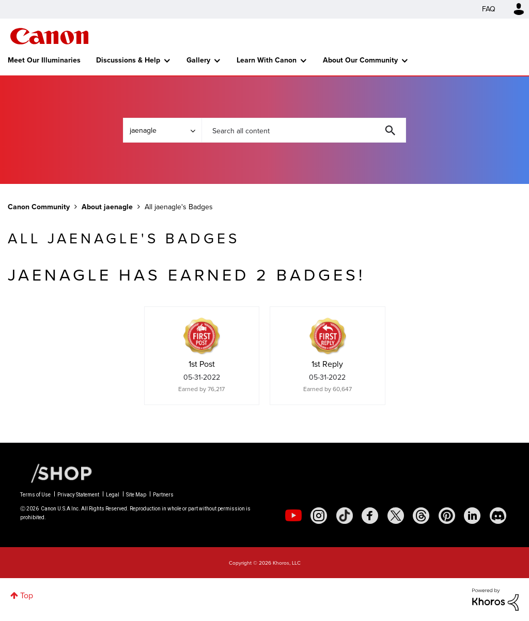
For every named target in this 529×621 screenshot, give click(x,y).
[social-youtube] (293, 515)
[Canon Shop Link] (56, 472)
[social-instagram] (318, 515)
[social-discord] (498, 515)
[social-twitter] (395, 515)
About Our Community (360, 60)
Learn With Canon (267, 60)
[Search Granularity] (162, 130)
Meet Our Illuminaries (44, 60)
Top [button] (26, 595)
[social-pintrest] (447, 515)
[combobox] (303, 130)
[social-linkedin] (472, 515)
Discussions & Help (128, 60)
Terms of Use (35, 495)
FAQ (488, 9)
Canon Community (49, 36)
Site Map (136, 495)
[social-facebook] (370, 515)
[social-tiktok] (344, 515)
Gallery (198, 60)
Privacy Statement (78, 495)
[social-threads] (421, 515)
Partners (163, 495)
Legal (112, 495)
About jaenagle (107, 206)
